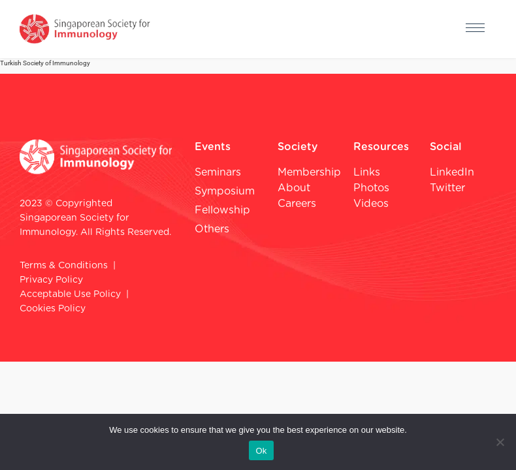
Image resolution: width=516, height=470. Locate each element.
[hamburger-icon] (475, 29)
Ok (260, 451)
